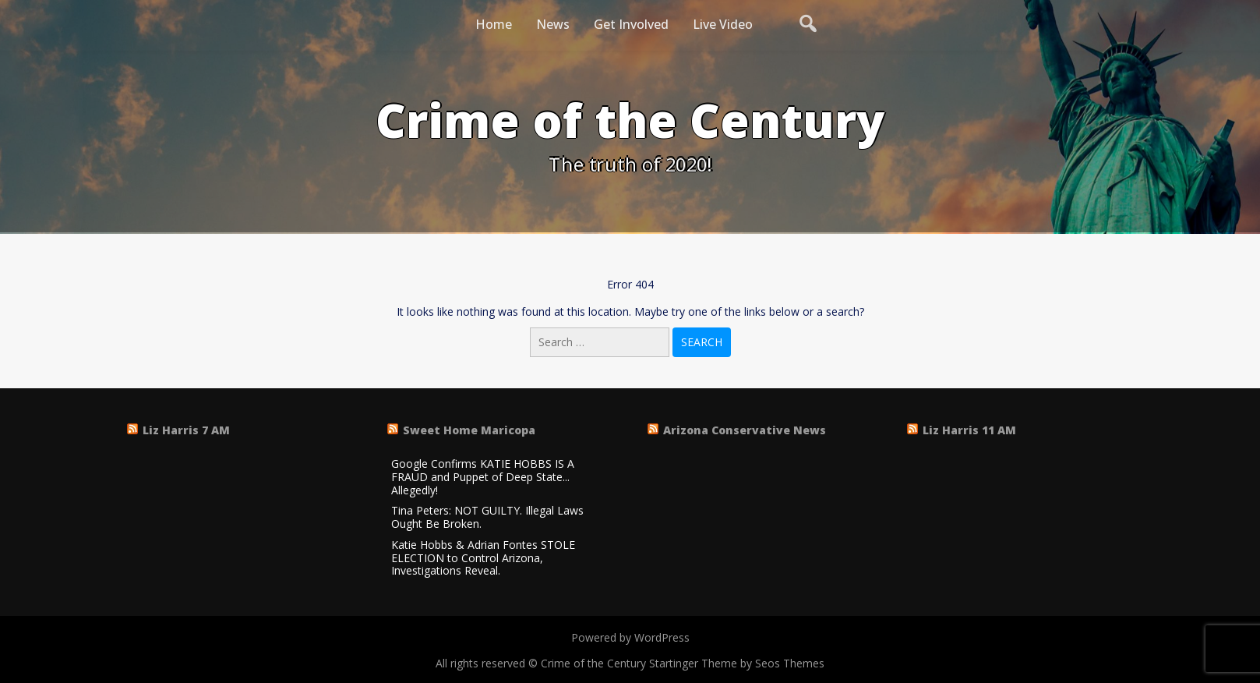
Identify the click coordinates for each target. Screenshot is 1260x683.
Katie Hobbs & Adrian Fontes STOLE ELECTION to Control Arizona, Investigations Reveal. (483, 558)
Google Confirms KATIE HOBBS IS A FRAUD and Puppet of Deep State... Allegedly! (482, 477)
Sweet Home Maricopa (469, 430)
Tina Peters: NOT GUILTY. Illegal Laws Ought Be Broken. (487, 517)
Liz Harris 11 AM (969, 430)
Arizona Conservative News (744, 430)
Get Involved (631, 24)
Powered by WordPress (630, 637)
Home (493, 24)
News (553, 24)
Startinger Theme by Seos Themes (736, 663)
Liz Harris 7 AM (186, 430)
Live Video (723, 24)
